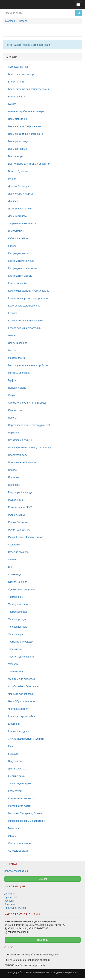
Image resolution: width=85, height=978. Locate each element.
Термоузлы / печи (18, 604)
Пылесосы (14, 484)
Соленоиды (14, 574)
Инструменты (16, 231)
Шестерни (14, 723)
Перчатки (13, 432)
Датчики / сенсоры (18, 186)
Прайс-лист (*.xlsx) (15, 907)
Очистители (15, 410)
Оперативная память (20, 843)
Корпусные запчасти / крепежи (25, 320)
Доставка (9, 893)
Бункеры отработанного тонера (26, 111)
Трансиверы (15, 649)
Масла (12, 350)
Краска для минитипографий (24, 328)
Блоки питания (16, 81)
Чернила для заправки (21, 693)
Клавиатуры (15, 791)
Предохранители (17, 455)
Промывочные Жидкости (22, 462)
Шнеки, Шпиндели (18, 731)
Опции (12, 395)
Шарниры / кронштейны (21, 716)
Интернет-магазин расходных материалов (52, 972)
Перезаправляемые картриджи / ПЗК (29, 425)
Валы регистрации (18, 141)
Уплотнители (15, 671)
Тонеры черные (17, 634)
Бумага (12, 104)
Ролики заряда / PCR (20, 529)
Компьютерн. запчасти (21, 798)
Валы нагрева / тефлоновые (24, 126)
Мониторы (14, 828)
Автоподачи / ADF (18, 66)
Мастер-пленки (16, 357)
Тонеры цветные (17, 626)
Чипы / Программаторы (21, 701)
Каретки (12, 245)
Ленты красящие (17, 343)
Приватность (11, 897)
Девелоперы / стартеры (21, 193)
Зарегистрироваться (16, 871)
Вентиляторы (16, 156)
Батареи (13, 753)
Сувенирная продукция (21, 589)
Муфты (12, 380)
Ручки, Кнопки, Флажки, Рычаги (26, 537)
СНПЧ (11, 567)
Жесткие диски (16, 776)
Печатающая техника (20, 440)
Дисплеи (13, 201)
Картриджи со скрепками (22, 268)
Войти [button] (42, 879)
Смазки (12, 559)
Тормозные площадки (20, 641)
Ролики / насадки (18, 522)
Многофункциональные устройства (28, 365)
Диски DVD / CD (17, 768)
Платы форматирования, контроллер (29, 447)
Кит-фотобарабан (18, 283)
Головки (12, 178)
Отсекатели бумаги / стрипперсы (27, 402)
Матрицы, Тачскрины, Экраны (25, 813)
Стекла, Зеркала (17, 581)
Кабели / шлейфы (18, 238)
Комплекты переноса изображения (28, 298)
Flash (11, 746)
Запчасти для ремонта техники (26, 738)
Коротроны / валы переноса (24, 305)
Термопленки (15, 596)
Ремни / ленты (16, 514)
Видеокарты (15, 761)
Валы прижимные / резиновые (25, 133)
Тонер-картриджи (18, 619)
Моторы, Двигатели (19, 372)
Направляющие (17, 387)
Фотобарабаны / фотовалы (23, 686)
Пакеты (12, 417)
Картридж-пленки (18, 253)
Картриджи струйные (20, 275)
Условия (9, 900)
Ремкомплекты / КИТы (21, 507)
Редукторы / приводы (20, 492)
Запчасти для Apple (19, 783)
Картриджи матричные (21, 260)
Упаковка (13, 664)
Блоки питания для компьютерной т (28, 89)
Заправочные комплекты (22, 223)
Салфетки (14, 544)
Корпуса (12, 313)
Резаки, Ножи (16, 499)
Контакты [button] (42, 940)
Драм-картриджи (17, 216)
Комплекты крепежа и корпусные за (28, 290)
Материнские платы (19, 805)
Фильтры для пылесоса (21, 679)
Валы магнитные (17, 119)
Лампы (12, 335)
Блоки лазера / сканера (21, 74)
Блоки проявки (16, 96)
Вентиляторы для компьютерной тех (29, 163)
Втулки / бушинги (18, 171)
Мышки (12, 835)
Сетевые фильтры (18, 552)
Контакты (9, 904)
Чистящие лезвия (18, 708)
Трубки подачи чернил (21, 656)
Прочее (12, 469)
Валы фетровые (17, 148)
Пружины (13, 477)
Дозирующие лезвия (20, 208)
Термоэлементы (17, 611)
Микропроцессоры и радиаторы (26, 820)
